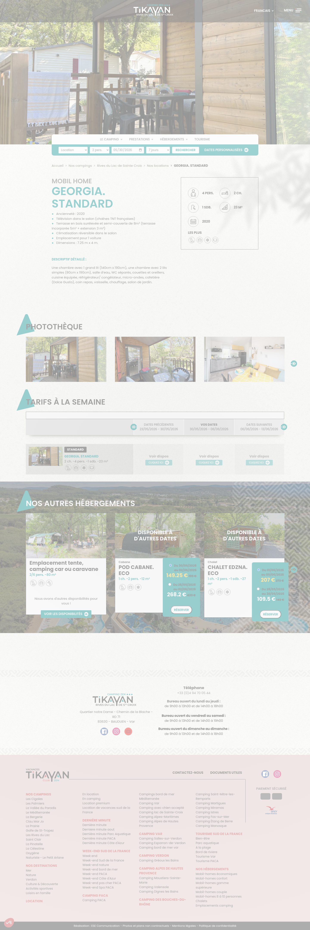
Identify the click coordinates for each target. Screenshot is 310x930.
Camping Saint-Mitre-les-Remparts (215, 796)
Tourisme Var (205, 856)
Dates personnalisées (224, 150)
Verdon (31, 879)
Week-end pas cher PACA (101, 883)
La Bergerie (34, 817)
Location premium (96, 803)
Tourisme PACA (207, 861)
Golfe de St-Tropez (40, 830)
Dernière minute (94, 825)
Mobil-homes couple (211, 892)
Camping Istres (207, 812)
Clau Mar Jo (35, 821)
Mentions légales (184, 926)
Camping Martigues (211, 803)
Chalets (201, 901)
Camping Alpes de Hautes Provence (158, 823)
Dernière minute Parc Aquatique (106, 834)
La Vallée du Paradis (41, 808)
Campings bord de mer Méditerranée (156, 796)
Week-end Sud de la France (103, 860)
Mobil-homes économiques (216, 874)
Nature (31, 875)
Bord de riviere (206, 852)
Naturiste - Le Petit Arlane (45, 857)
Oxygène (32, 853)
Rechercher (185, 150)
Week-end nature (95, 865)
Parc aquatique (207, 843)
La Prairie (32, 826)
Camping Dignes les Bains (158, 891)
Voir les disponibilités (63, 614)
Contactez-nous (187, 772)
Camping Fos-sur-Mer (212, 817)
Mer (28, 870)
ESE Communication (105, 926)
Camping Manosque (211, 826)
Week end (89, 856)
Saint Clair (33, 839)
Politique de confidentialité (217, 926)
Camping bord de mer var (158, 847)
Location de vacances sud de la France (106, 810)
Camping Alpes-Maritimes (159, 817)
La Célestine (35, 848)
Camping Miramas (210, 808)
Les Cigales (34, 799)
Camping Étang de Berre (214, 821)
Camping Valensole (154, 887)
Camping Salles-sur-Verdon (160, 838)
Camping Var (149, 803)
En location (90, 794)
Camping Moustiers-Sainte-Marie (160, 880)
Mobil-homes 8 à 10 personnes (219, 896)
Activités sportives (39, 888)
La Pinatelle (34, 844)
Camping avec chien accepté (161, 808)
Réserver (181, 610)
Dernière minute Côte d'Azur (103, 843)
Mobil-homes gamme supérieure (212, 885)
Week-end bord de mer (100, 869)
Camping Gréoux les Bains (159, 860)
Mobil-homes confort (211, 878)
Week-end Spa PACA (98, 887)
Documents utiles (226, 772)
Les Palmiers (35, 803)
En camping (91, 799)
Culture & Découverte (42, 884)
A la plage (203, 847)
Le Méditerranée (38, 812)
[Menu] (293, 10)
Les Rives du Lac (38, 835)
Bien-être (203, 838)
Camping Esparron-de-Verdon (162, 843)
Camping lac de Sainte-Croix (161, 812)
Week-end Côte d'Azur (99, 878)
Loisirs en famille (38, 893)
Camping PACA (94, 900)
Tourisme (202, 139)
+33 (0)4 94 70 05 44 (194, 693)
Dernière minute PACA (99, 838)
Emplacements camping (214, 905)
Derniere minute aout (98, 829)
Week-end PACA (94, 874)
